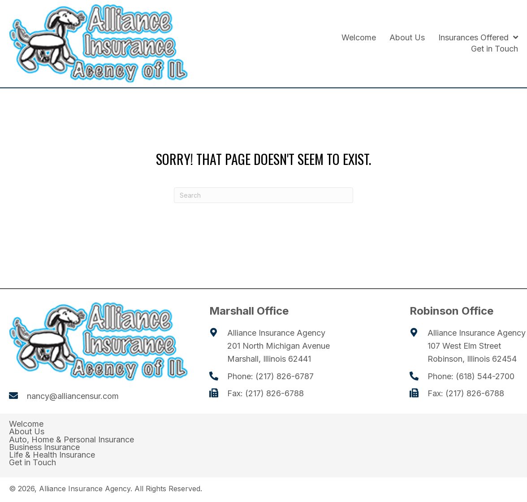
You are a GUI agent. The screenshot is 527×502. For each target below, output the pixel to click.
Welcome (26, 424)
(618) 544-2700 (485, 376)
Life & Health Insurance (52, 455)
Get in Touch (32, 462)
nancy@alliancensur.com (73, 396)
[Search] (263, 195)
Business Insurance (44, 447)
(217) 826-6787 (284, 376)
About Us (26, 431)
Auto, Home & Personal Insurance (71, 439)
